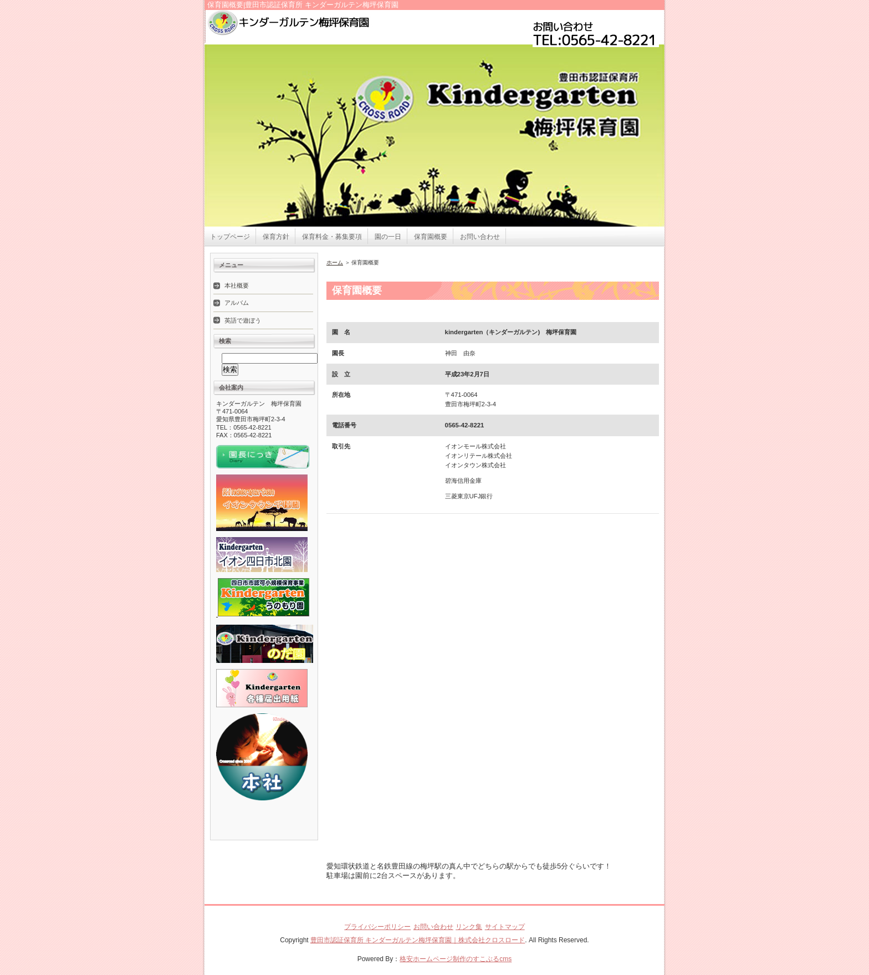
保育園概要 (430, 237)
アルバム (236, 302)
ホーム (334, 262)
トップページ (230, 237)
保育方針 (276, 237)
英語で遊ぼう (242, 320)
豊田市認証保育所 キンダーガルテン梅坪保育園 (351, 28)
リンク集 (469, 927)
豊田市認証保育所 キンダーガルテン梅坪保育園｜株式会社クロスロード (417, 940)
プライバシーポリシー (377, 927)
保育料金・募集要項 (332, 237)
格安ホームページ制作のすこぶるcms (456, 959)
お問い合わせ (480, 237)
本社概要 (236, 285)
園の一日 (388, 237)
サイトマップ (505, 927)
